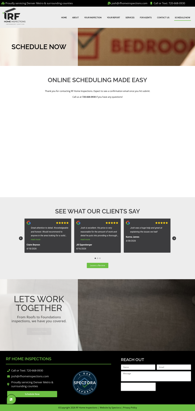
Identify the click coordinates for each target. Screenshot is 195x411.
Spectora (116, 407)
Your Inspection (93, 17)
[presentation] (138, 387)
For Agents (146, 17)
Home (64, 17)
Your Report (113, 17)
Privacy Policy (130, 407)
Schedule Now (182, 17)
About (75, 17)
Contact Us (163, 17)
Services (130, 17)
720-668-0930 (89, 96)
